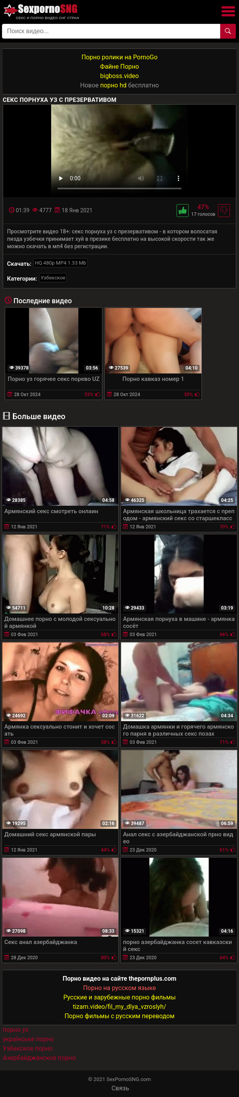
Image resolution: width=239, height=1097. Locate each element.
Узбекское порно (28, 1048)
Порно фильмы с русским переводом (119, 1016)
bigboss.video (119, 76)
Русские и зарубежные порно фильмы (119, 997)
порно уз (15, 1029)
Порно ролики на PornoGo (120, 57)
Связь (120, 1088)
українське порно (28, 1039)
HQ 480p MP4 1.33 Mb (60, 263)
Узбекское (53, 278)
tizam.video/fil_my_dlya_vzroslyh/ (119, 1006)
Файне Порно (119, 66)
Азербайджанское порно (39, 1057)
